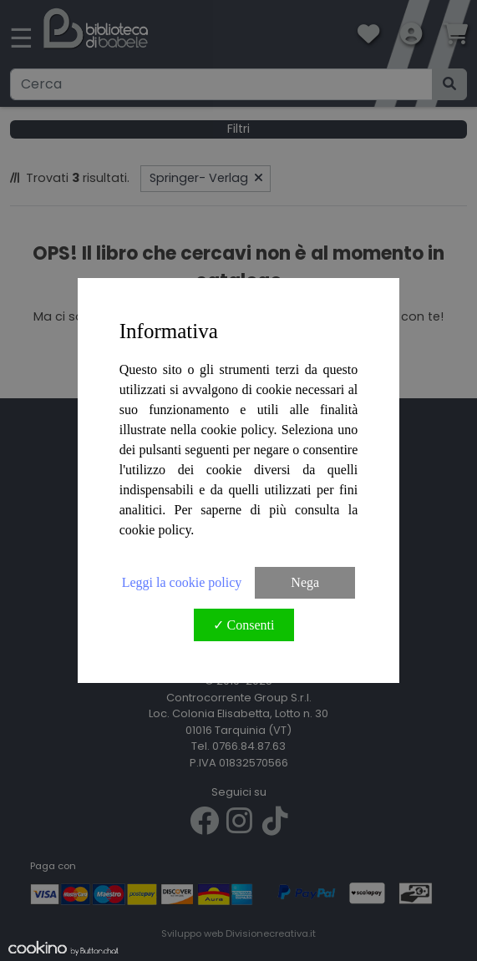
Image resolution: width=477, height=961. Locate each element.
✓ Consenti (244, 625)
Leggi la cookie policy (182, 582)
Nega (305, 582)
